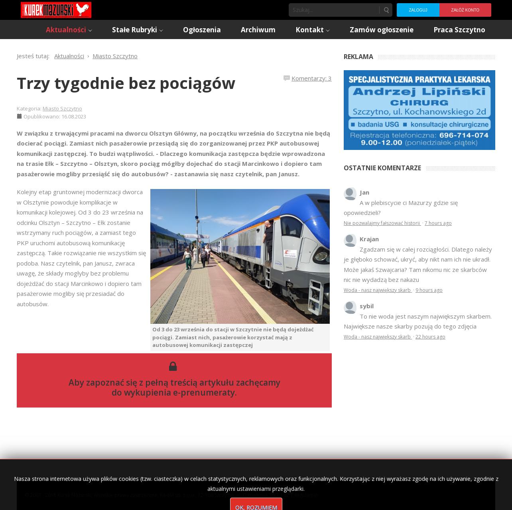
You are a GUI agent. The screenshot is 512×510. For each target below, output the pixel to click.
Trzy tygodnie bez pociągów (126, 83)
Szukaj (386, 10)
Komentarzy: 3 (311, 78)
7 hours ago (438, 223)
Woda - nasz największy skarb (378, 290)
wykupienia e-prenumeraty (179, 392)
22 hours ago (430, 336)
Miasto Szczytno (62, 108)
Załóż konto (465, 10)
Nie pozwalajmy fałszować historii (382, 223)
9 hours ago (429, 290)
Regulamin (306, 495)
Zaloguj (418, 10)
